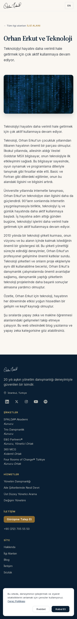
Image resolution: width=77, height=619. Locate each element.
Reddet (41, 609)
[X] (16, 401)
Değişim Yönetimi (15, 500)
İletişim (8, 566)
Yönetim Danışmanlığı (17, 481)
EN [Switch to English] (69, 5)
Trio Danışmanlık (14, 429)
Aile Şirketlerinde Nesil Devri (21, 487)
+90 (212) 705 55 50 (17, 529)
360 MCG (10, 449)
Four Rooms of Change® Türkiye (24, 459)
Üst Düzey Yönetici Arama (20, 494)
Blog (6, 559)
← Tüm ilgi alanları (15, 25)
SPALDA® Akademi (16, 419)
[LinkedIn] (7, 401)
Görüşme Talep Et (19, 519)
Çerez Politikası (16, 601)
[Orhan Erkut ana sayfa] (12, 5)
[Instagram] (26, 401)
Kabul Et (61, 609)
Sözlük (8, 572)
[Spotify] (45, 401)
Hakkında (9, 547)
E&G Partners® (13, 439)
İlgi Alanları (10, 553)
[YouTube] (36, 401)
